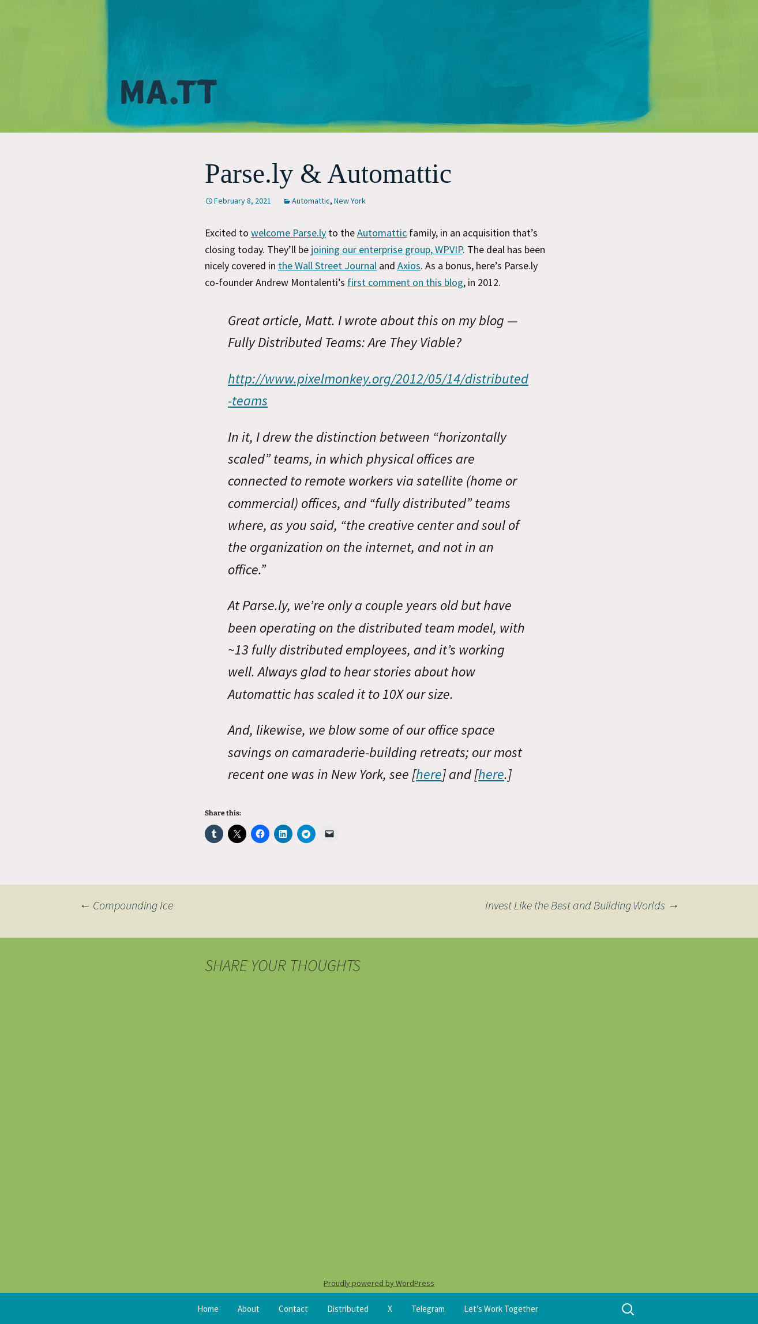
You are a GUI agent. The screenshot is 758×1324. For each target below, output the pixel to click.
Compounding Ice (126, 905)
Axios (409, 265)
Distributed (348, 1308)
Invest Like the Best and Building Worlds (582, 905)
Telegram (428, 1308)
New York (350, 200)
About (249, 1308)
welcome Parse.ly (288, 232)
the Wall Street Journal (327, 265)
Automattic (311, 200)
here (429, 774)
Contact (293, 1308)
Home (208, 1308)
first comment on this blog (405, 282)
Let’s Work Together (501, 1308)
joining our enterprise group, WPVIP (387, 249)
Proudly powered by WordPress (379, 1283)
